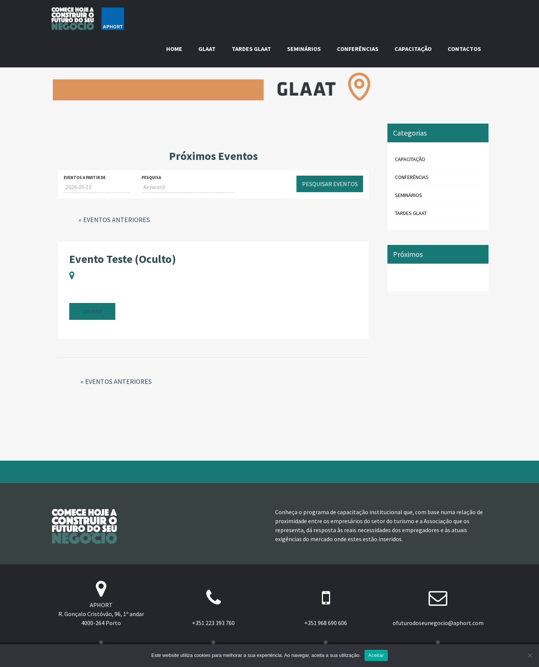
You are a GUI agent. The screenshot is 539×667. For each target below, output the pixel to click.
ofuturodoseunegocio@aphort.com (438, 623)
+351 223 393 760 (213, 623)
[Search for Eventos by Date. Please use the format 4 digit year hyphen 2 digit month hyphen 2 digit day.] (97, 187)
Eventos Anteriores (114, 219)
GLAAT (207, 48)
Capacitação (413, 48)
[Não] (529, 655)
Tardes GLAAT (251, 48)
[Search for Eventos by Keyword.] (187, 187)
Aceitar (376, 655)
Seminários (304, 48)
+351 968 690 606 (325, 623)
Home (174, 48)
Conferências (357, 48)
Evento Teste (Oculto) (122, 259)
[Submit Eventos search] (329, 184)
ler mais (92, 311)
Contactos (464, 48)
